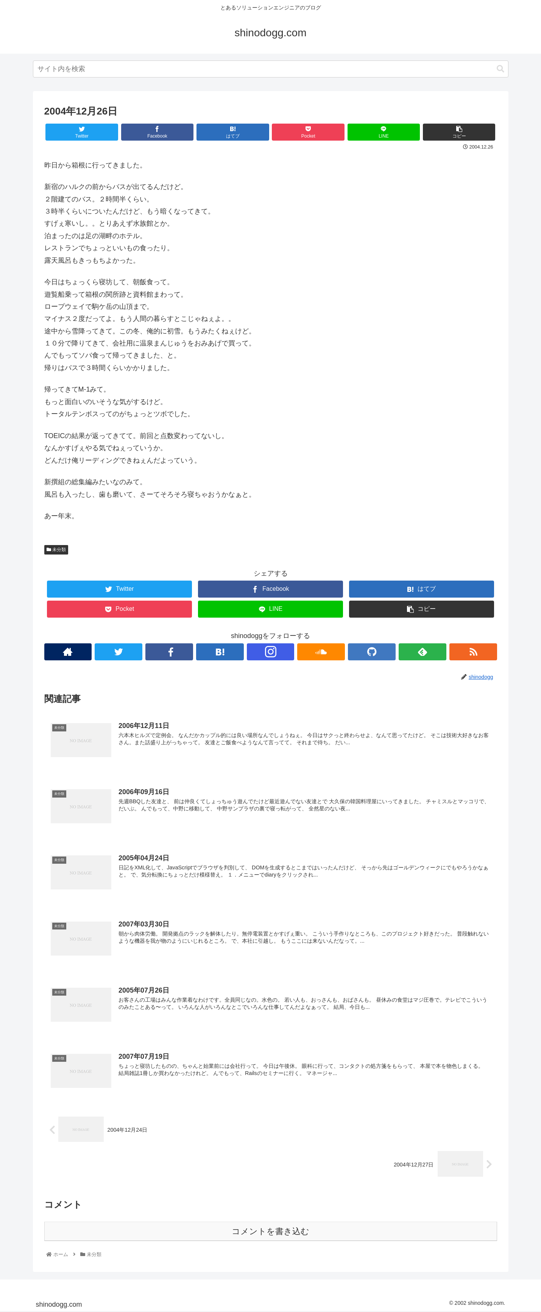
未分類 (56, 549)
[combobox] (270, 68)
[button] (500, 69)
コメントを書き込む (270, 1232)
